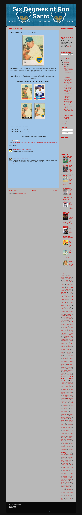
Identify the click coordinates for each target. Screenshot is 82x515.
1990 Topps (69, 340)
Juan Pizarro (68, 440)
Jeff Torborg (68, 423)
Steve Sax (63, 489)
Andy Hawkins (64, 361)
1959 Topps (65, 280)
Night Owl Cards (67, 175)
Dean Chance (63, 392)
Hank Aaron (64, 418)
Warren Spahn (67, 496)
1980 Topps (68, 323)
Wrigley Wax (16, 149)
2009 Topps (68, 352)
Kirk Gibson (67, 445)
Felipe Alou (63, 402)
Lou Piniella (64, 449)
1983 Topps (71, 327)
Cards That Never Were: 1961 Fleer (68, 114)
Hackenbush (16, 158)
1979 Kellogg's (64, 320)
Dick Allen (70, 392)
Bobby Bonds (63, 370)
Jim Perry (63, 427)
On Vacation (66, 99)
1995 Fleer (63, 346)
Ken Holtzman (65, 443)
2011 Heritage (69, 355)
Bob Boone (71, 365)
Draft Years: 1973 (70, 251)
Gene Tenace (70, 414)
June (65, 121)
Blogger (49, 511)
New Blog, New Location (70, 230)
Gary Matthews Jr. (65, 411)
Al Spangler (71, 357)
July (65, 66)
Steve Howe (68, 488)
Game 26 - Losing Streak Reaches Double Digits (71, 170)
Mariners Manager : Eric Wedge (68, 76)
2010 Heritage (64, 353)
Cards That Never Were (49, 142)
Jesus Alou (69, 424)
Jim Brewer (63, 426)
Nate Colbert (70, 469)
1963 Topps (69, 290)
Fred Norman (64, 408)
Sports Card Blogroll (66, 200)
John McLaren (69, 434)
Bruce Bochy (69, 374)
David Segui (68, 390)
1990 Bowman (64, 339)
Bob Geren (63, 368)
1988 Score (64, 334)
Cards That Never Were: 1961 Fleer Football (68, 69)
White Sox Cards (67, 249)
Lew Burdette (63, 448)
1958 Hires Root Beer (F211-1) (70, 160)
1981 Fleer (63, 324)
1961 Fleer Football (22, 142)
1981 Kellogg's (70, 324)
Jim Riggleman (69, 427)
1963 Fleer (63, 290)
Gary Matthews (69, 409)
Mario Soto (69, 454)
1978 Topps (68, 318)
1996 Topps (69, 346)
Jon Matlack (67, 439)
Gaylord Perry (69, 412)
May (65, 123)
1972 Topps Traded (65, 307)
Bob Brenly (64, 367)
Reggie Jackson (70, 474)
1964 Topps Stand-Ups (66, 295)
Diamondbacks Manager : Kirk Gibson (68, 106)
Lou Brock (70, 448)
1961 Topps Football (38, 142)
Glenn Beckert (66, 415)
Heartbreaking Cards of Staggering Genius (68, 237)
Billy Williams (70, 364)
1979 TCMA (67, 321)
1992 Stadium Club (65, 342)
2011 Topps (65, 357)
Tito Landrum (65, 493)
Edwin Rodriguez (66, 399)
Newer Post (13, 190)
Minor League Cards (68, 467)
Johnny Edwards (65, 437)
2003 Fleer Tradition (65, 349)
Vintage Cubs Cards (68, 156)
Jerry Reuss (63, 424)
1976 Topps (70, 315)
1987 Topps (70, 333)
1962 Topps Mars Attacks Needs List (70, 243)
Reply (14, 153)
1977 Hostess (66, 317)
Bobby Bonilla (70, 370)
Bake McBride (69, 362)
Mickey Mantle (70, 457)
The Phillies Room (67, 165)
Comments (65, 132)
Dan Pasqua (65, 385)
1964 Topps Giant (68, 293)
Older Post (54, 190)
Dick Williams (64, 393)
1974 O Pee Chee (65, 309)
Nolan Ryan (65, 470)
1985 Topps (68, 331)
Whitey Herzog (68, 498)
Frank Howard (65, 405)
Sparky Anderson (65, 486)
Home (34, 190)
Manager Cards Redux (67, 73)
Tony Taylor (67, 495)
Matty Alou (64, 457)
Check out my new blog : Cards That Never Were (68, 110)
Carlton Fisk (63, 383)
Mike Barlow (68, 460)
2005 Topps (67, 350)
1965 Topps (64, 296)
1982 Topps (64, 327)
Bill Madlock (63, 364)
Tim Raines (63, 492)
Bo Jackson (65, 365)
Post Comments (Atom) (20, 193)
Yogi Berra (63, 499)
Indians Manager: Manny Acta (68, 80)
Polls (56, 142)
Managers (63, 33)
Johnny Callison (70, 436)
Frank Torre (69, 407)
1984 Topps (65, 328)
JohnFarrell (63, 436)
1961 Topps (30, 142)
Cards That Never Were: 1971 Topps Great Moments (68, 95)
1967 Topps (68, 298)
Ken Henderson (70, 442)
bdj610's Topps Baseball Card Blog (67, 187)
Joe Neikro (68, 431)
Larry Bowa (69, 446)
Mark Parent (63, 455)
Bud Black (63, 376)
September (66, 62)
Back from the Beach (67, 91)
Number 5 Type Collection (66, 213)
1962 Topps (69, 287)
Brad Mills (63, 374)
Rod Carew (68, 482)
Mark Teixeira (70, 455)
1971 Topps (64, 302)
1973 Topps (68, 308)
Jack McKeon (66, 421)
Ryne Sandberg (70, 485)
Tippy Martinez (70, 492)
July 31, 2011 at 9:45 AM (25, 149)
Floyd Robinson (70, 404)
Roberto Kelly (64, 480)
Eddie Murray (70, 398)
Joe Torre (68, 433)
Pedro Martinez (64, 473)
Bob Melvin (69, 368)
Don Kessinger (66, 395)
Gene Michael (63, 414)
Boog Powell (69, 373)
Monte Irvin (65, 469)
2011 (64, 60)
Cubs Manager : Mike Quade (67, 118)
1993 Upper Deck (68, 345)
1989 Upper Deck (68, 337)
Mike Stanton (69, 464)
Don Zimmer (63, 398)
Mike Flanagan (70, 461)
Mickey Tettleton (65, 458)
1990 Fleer (71, 339)
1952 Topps (63, 275)
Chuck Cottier (70, 383)
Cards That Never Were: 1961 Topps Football (68, 84)
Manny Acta (63, 454)
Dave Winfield (65, 389)
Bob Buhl (70, 367)
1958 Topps (70, 278)
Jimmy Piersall (66, 430)
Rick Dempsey (67, 477)
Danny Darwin (68, 386)
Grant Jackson (68, 417)
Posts (64, 130)
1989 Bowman (66, 336)
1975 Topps (68, 314)
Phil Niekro (71, 473)
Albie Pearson (65, 358)
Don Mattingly (69, 396)
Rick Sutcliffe (68, 479)
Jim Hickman (69, 426)
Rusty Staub (63, 485)
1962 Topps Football (67, 289)
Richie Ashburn (66, 476)
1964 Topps (64, 292)
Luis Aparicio (70, 449)
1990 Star (64, 340)
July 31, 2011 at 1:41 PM (25, 158)
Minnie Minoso (70, 466)
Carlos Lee (69, 382)
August (65, 64)
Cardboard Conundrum (66, 227)
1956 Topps (68, 277)
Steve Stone (69, 489)
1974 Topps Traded (69, 311)
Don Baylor (71, 393)
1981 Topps (64, 326)
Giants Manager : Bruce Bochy (68, 88)
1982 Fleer (71, 326)
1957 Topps (63, 278)
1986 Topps (63, 333)
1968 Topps (64, 299)
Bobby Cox (65, 371)
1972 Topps (68, 305)
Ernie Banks (68, 401)
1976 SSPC (63, 315)
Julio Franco (63, 442)
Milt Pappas (63, 466)
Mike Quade (65, 463)
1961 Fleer (15, 142)
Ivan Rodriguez (69, 420)
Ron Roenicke (69, 483)
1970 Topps (68, 301)
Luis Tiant (67, 450)
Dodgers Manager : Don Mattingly (68, 102)
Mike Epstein (63, 461)
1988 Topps (70, 334)
